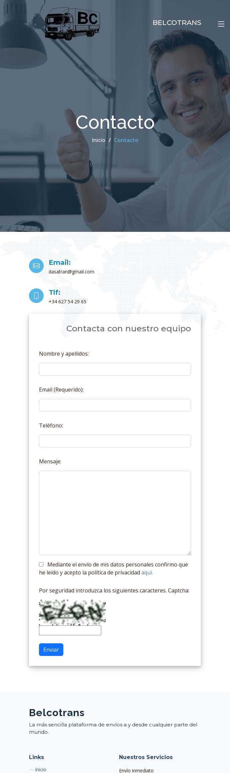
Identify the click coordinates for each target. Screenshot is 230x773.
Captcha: (178, 594)
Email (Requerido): (61, 393)
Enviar (51, 653)
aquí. (147, 576)
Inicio (98, 140)
